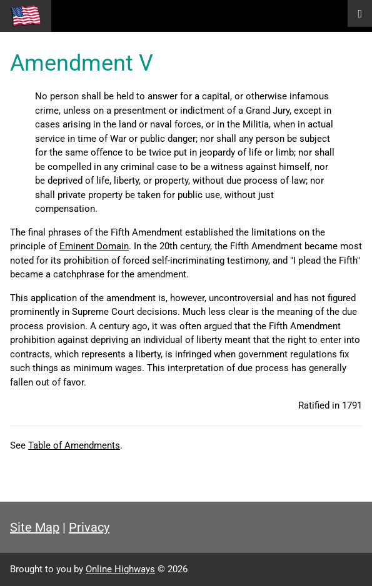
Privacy (89, 527)
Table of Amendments (74, 445)
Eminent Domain (94, 246)
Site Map (34, 527)
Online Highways (120, 569)
